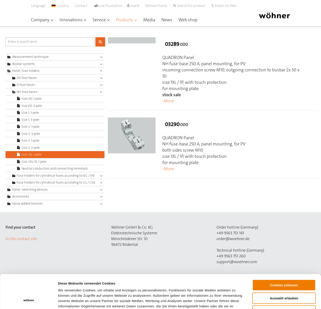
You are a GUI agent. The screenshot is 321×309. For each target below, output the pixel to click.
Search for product (191, 6)
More (169, 101)
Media (149, 20)
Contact (81, 6)
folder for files (225, 6)
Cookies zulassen (284, 255)
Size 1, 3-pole (30, 119)
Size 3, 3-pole (30, 147)
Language (38, 6)
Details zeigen (235, 300)
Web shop (187, 20)
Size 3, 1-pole (30, 140)
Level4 (134, 6)
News (166, 20)
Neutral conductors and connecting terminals (54, 168)
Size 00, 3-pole (31, 106)
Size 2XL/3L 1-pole (33, 161)
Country (60, 6)
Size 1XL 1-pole (31, 154)
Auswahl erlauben (284, 268)
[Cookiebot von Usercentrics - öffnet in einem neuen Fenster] (28, 300)
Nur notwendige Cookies (284, 281)
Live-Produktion (111, 6)
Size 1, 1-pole (30, 112)
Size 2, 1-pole (30, 126)
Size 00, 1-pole (31, 98)
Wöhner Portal (156, 6)
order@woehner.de (233, 238)
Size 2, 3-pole (30, 133)
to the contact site (21, 238)
